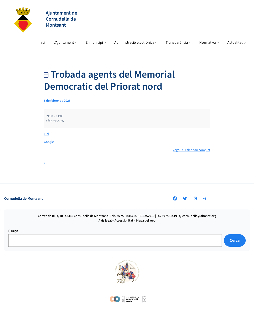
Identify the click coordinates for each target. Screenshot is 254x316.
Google (49, 142)
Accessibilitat (124, 220)
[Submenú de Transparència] (178, 42)
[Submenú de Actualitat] (236, 42)
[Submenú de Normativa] (209, 42)
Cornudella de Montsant (23, 198)
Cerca (13, 231)
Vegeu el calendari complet (191, 150)
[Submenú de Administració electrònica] (135, 42)
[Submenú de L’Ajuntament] (65, 42)
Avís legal (105, 220)
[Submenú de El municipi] (96, 42)
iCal (46, 134)
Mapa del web (145, 220)
